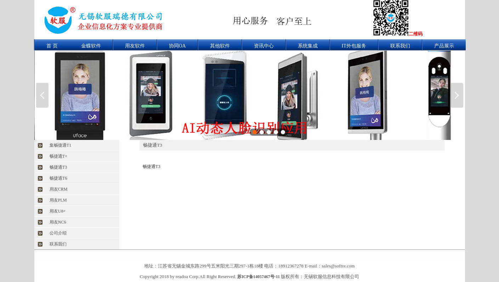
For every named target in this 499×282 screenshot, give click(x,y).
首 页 (52, 46)
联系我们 (400, 46)
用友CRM (59, 189)
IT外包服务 (354, 46)
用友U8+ (58, 211)
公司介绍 (58, 233)
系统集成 (308, 46)
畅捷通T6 (58, 178)
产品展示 (444, 46)
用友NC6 (58, 222)
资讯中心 (264, 46)
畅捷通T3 (58, 167)
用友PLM (58, 200)
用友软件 (135, 46)
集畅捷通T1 (60, 145)
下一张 (457, 95)
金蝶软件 (91, 46)
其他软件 (220, 46)
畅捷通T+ (58, 156)
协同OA (177, 46)
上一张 (42, 95)
